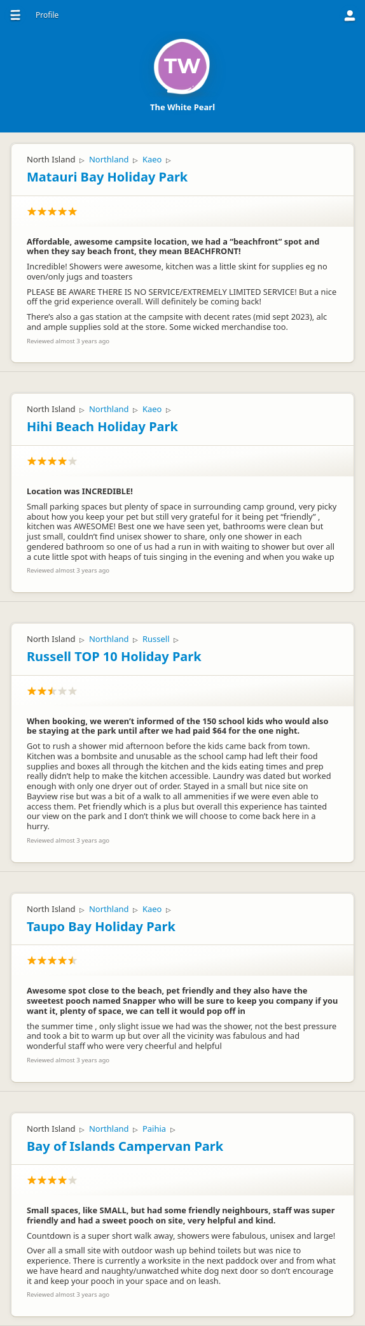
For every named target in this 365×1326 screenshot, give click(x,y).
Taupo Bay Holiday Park (101, 926)
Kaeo (152, 159)
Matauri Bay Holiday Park (107, 176)
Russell (156, 639)
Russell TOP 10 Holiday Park (114, 656)
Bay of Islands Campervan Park (125, 1146)
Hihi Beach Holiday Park (102, 426)
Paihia (154, 1128)
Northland (109, 159)
